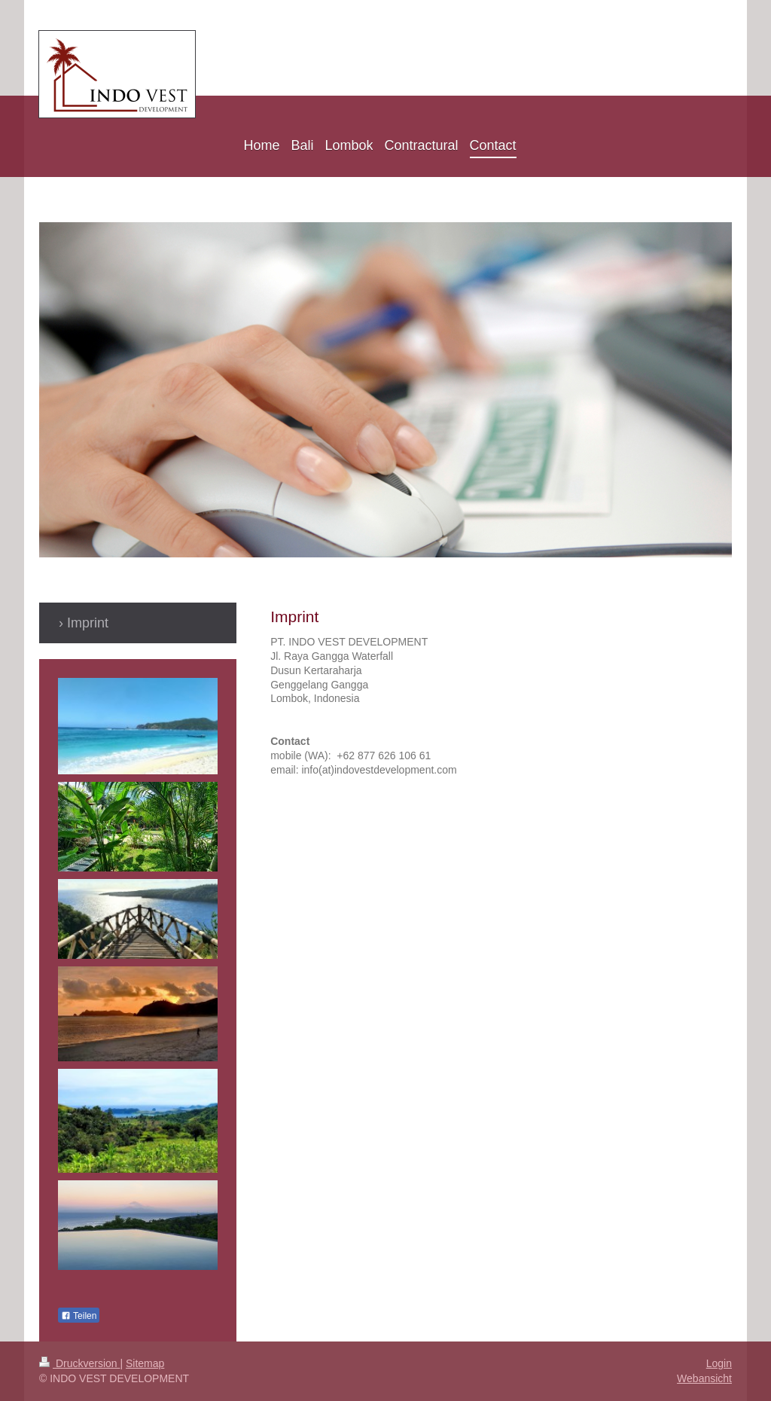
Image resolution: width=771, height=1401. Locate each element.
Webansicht (704, 1378)
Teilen (78, 1316)
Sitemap (145, 1363)
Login (719, 1363)
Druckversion (79, 1363)
